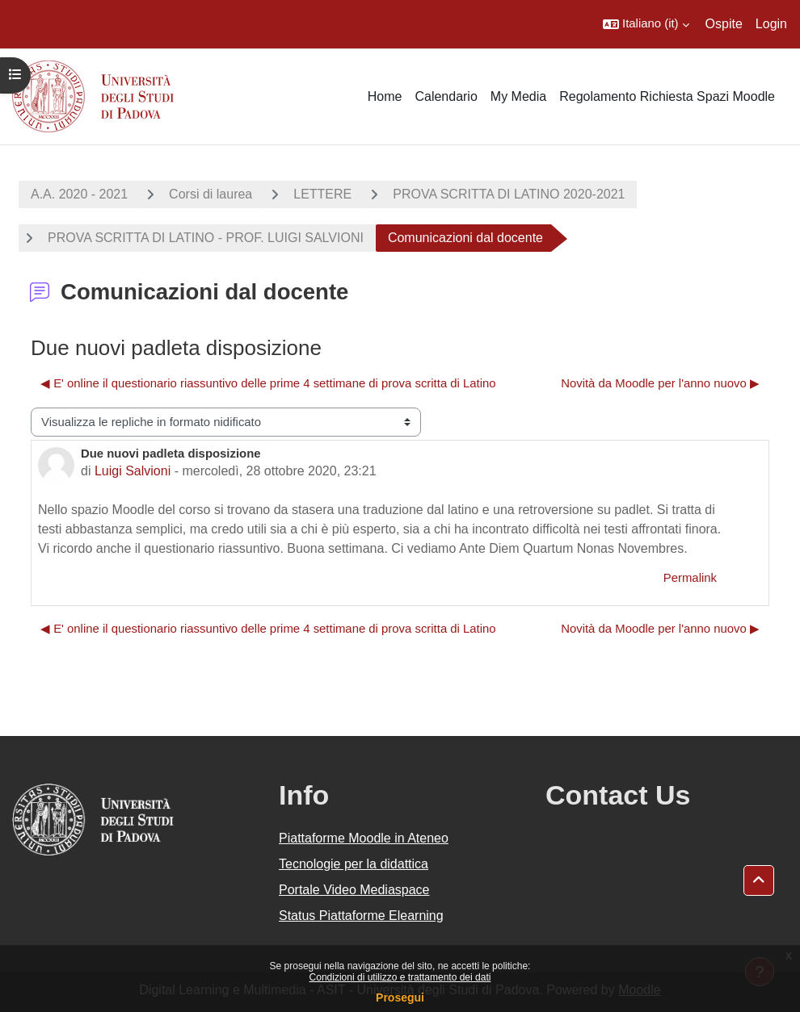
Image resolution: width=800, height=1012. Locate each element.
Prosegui (400, 997)
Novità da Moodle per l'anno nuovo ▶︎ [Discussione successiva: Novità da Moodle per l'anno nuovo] (660, 383)
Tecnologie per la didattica (353, 864)
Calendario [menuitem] (446, 96)
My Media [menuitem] (518, 96)
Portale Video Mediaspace (354, 890)
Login (771, 24)
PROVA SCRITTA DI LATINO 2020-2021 (509, 194)
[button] (646, 24)
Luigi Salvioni (133, 471)
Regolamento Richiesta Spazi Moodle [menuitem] (667, 96)
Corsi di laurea (210, 194)
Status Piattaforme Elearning (361, 915)
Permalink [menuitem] (690, 577)
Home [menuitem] (385, 96)
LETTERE (322, 194)
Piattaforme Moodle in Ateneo (363, 838)
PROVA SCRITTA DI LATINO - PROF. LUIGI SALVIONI (206, 238)
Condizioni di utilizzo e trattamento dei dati (400, 977)
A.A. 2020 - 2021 (79, 194)
